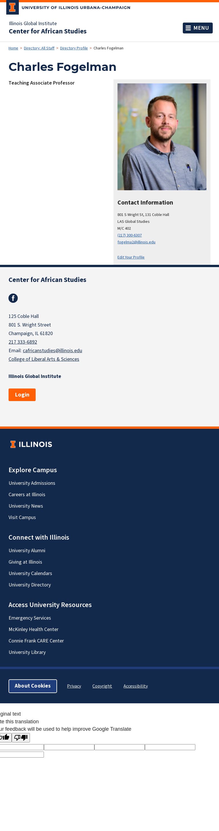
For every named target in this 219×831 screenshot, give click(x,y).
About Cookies (33, 686)
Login (22, 395)
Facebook (13, 298)
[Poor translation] (21, 737)
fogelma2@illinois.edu (136, 242)
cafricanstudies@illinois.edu (52, 350)
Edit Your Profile (131, 257)
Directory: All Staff (39, 48)
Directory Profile (74, 48)
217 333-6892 (23, 342)
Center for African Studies (48, 31)
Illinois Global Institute (33, 23)
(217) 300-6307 (129, 235)
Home (13, 48)
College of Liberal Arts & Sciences (44, 359)
